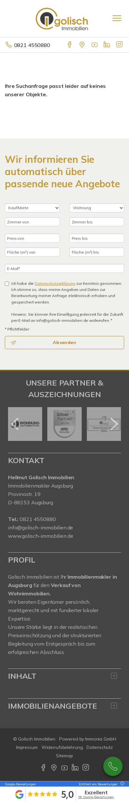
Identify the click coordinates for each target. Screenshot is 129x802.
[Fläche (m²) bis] (96, 251)
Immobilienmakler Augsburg (40, 485)
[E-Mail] (64, 268)
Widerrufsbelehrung (62, 747)
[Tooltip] (121, 784)
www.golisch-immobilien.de (40, 536)
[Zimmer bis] (96, 221)
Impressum (27, 747)
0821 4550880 (32, 45)
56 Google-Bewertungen (96, 797)
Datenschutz (100, 747)
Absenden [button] (64, 342)
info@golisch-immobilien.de (40, 527)
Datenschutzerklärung (55, 283)
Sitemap (64, 756)
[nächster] (113, 424)
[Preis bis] (96, 238)
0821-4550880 (113, 766)
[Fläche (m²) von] (32, 251)
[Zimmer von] (32, 221)
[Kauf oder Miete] (32, 207)
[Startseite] (65, 18)
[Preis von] (32, 238)
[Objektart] (96, 207)
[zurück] (15, 424)
